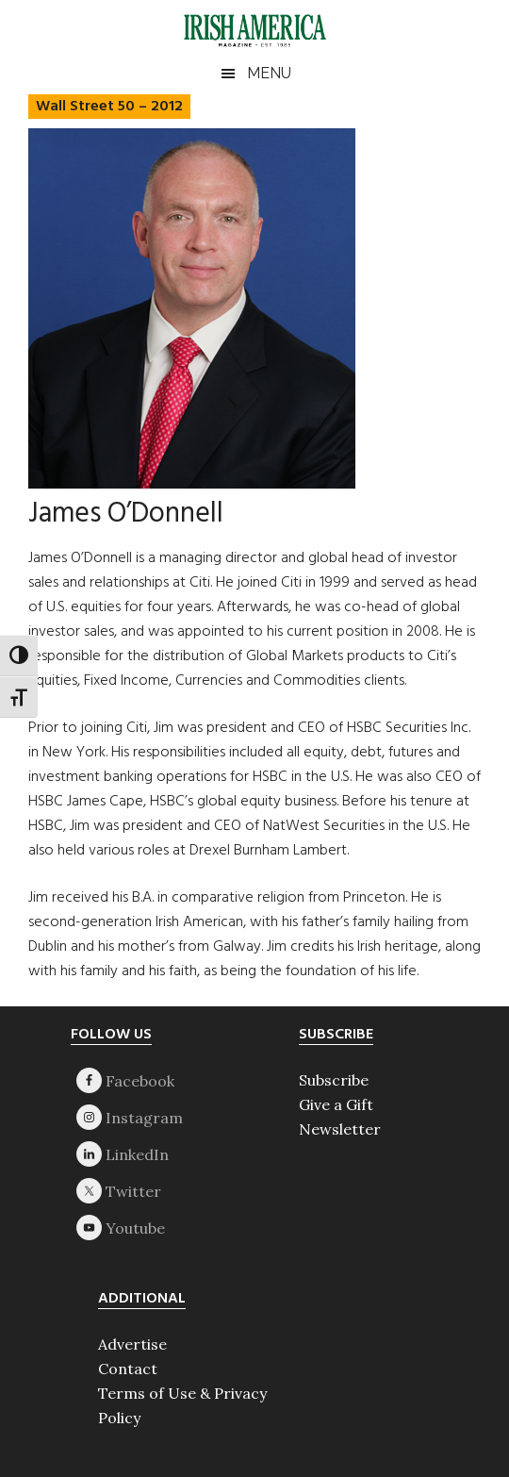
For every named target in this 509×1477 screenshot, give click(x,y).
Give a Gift (336, 1104)
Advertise (132, 1344)
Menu (269, 73)
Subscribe (334, 1079)
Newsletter (340, 1129)
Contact (127, 1368)
